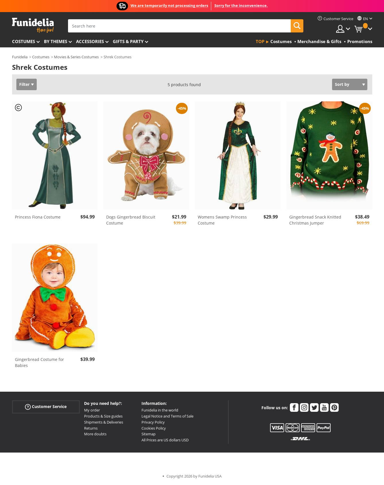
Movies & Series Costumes (76, 56)
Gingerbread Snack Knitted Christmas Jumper (315, 220)
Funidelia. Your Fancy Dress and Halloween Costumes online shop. (33, 25)
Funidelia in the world (159, 410)
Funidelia (20, 56)
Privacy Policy (153, 422)
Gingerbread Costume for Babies (39, 362)
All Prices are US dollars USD (165, 440)
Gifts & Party (128, 41)
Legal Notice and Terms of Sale (167, 416)
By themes (55, 41)
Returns (91, 428)
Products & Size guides (103, 416)
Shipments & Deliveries (103, 422)
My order (92, 410)
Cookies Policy (153, 428)
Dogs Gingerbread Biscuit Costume (130, 220)
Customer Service (46, 407)
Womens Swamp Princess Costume (222, 220)
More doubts (95, 433)
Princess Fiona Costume (38, 217)
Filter (24, 84)
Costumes (23, 41)
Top (260, 41)
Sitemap (148, 433)
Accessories (90, 41)
